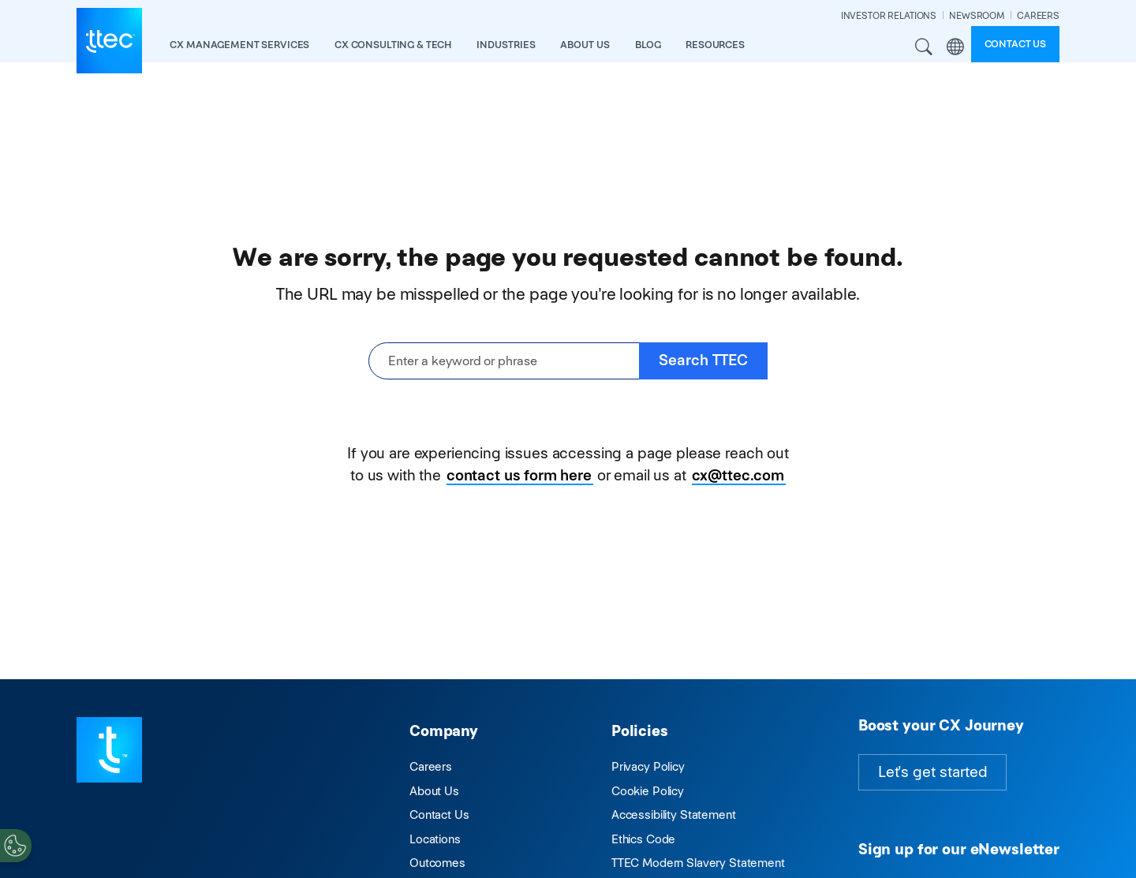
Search (924, 47)
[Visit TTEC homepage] (109, 748)
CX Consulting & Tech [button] (392, 44)
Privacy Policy (648, 766)
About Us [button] (585, 44)
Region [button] (955, 47)
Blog (647, 44)
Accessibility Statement (673, 814)
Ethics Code (643, 838)
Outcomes (437, 862)
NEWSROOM (976, 15)
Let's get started (932, 772)
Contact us (1016, 43)
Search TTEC (703, 360)
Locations (435, 838)
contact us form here (519, 475)
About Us (434, 790)
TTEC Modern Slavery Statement (698, 862)
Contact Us (439, 814)
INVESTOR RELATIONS (888, 15)
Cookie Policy (647, 790)
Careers (430, 766)
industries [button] (506, 44)
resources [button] (715, 44)
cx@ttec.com (738, 475)
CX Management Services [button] (239, 44)
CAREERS (1038, 15)
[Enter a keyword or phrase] (503, 360)
